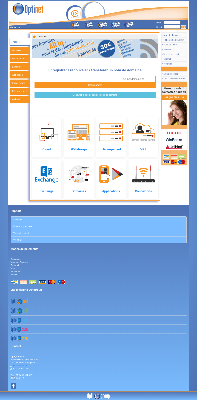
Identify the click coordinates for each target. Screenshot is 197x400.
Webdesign (17, 75)
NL (15, 28)
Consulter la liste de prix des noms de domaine (95, 95)
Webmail (16, 99)
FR (11, 28)
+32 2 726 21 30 (20, 365)
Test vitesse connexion (174, 78)
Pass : (159, 27)
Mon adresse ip (171, 74)
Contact (167, 59)
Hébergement (18, 58)
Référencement (19, 91)
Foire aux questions (22, 226)
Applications (111, 191)
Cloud (46, 149)
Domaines (17, 50)
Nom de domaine (172, 35)
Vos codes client (171, 54)
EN (19, 28)
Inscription (168, 49)
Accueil (16, 42)
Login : (159, 22)
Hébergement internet (174, 40)
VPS (143, 149)
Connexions (143, 191)
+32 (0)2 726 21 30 (174, 97)
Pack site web (18, 83)
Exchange (17, 67)
